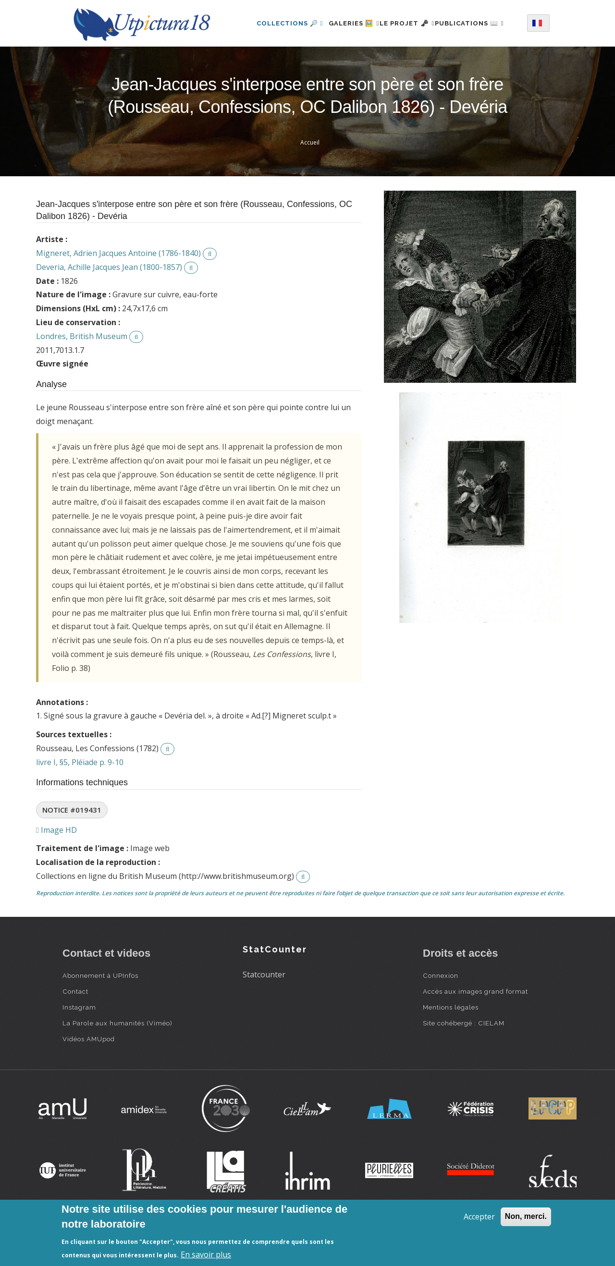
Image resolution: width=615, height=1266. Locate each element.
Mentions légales (451, 1044)
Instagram (79, 1044)
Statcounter (264, 1012)
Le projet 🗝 (411, 20)
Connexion (440, 1013)
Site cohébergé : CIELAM (463, 1060)
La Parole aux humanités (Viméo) (117, 1060)
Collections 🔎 (278, 20)
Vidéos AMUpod (88, 1076)
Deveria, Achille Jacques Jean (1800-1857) (109, 304)
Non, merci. (526, 1216)
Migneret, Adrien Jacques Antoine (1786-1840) (118, 290)
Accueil (310, 180)
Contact (75, 1029)
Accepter (479, 1216)
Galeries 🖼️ (347, 20)
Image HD (56, 867)
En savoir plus (206, 1254)
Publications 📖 (279, 62)
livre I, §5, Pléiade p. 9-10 (79, 799)
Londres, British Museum (81, 373)
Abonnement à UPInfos (100, 1013)
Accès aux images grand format (475, 1029)
